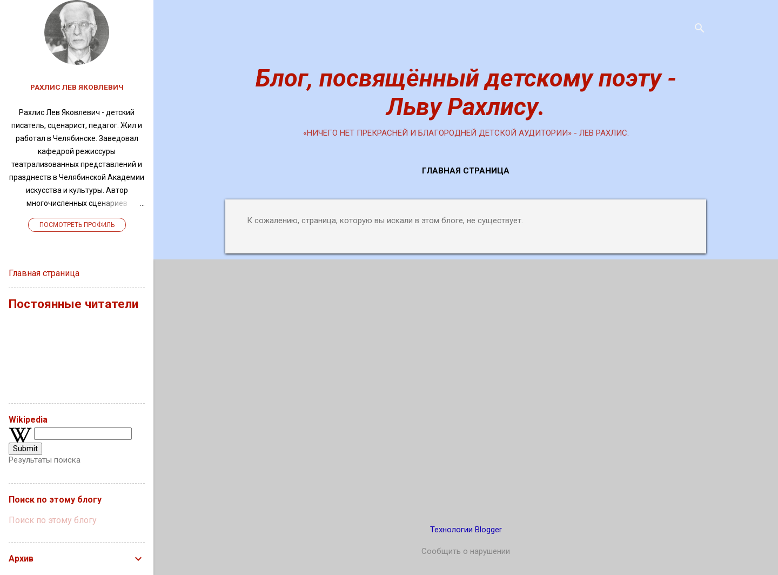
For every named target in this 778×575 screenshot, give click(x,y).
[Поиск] (699, 29)
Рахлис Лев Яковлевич (77, 87)
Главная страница (465, 171)
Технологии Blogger (466, 529)
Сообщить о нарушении (465, 551)
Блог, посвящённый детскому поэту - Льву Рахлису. (466, 92)
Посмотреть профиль (77, 225)
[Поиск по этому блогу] (77, 520)
